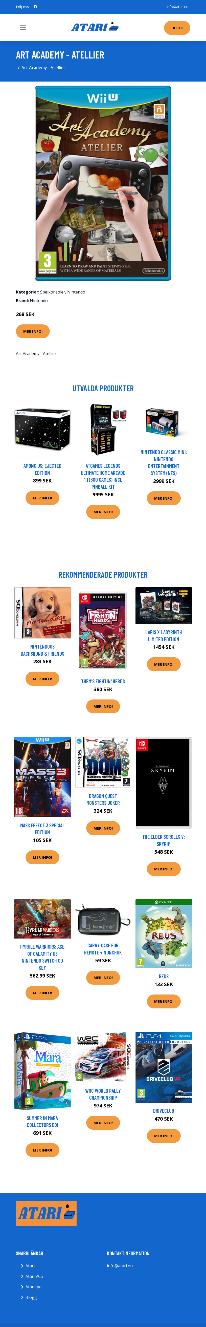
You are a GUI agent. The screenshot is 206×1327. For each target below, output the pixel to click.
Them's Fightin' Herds (103, 681)
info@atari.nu (177, 6)
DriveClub (163, 1110)
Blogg (31, 1297)
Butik (177, 27)
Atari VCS (34, 1276)
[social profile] (35, 7)
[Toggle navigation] (23, 27)
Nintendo (76, 292)
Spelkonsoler (52, 292)
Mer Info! (32, 331)
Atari (30, 1266)
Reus (164, 976)
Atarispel (34, 1287)
